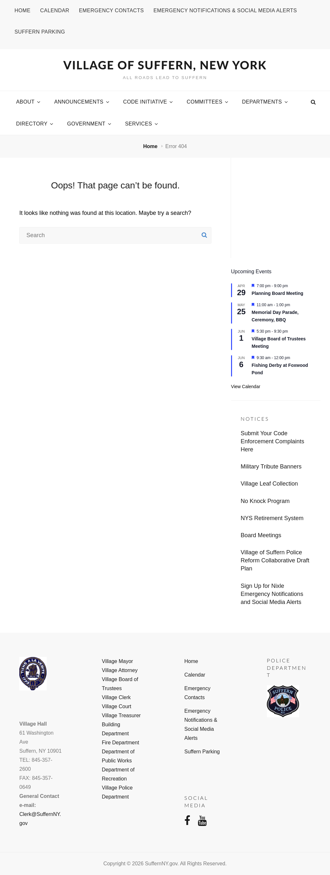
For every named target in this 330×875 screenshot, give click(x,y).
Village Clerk (116, 697)
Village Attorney (120, 670)
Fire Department (120, 742)
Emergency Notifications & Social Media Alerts (225, 10)
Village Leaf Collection (269, 483)
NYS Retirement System (272, 518)
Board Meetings (261, 535)
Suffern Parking (40, 32)
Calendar (54, 10)
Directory (35, 123)
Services (142, 123)
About (28, 102)
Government (89, 123)
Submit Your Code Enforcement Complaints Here (272, 441)
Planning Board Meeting (277, 293)
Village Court (116, 706)
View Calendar (245, 386)
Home (23, 10)
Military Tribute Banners (271, 466)
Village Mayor (117, 661)
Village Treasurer (121, 715)
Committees (208, 102)
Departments (265, 102)
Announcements (82, 102)
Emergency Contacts (111, 10)
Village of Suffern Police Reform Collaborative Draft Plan (275, 560)
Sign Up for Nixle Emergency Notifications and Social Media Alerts (272, 594)
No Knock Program (265, 501)
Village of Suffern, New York (165, 65)
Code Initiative (148, 102)
